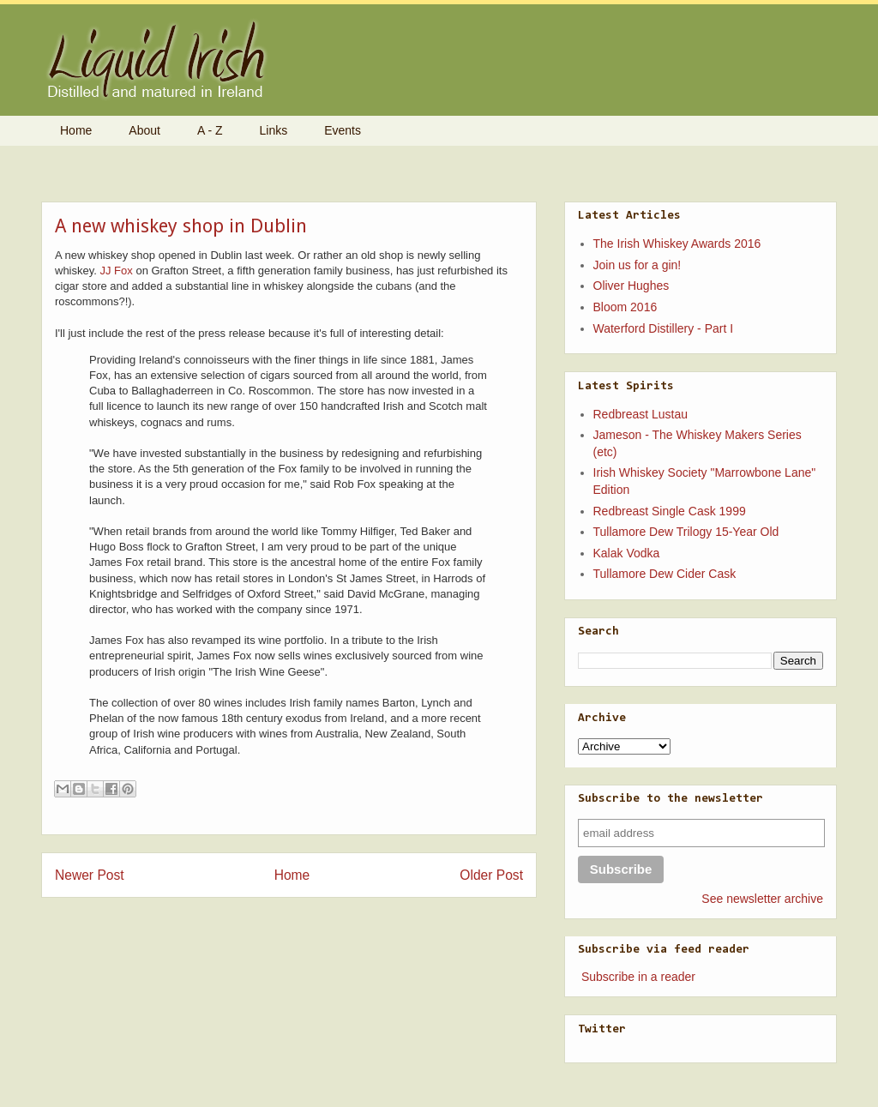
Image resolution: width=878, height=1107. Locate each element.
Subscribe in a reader (638, 977)
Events (342, 130)
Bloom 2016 (625, 307)
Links (274, 130)
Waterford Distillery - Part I (663, 328)
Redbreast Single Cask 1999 (669, 511)
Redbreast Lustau (641, 414)
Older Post (491, 875)
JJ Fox (116, 270)
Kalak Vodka (626, 553)
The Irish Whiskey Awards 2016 (677, 243)
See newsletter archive (762, 898)
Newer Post (89, 875)
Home (76, 130)
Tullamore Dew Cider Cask (665, 574)
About (144, 130)
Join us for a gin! (637, 265)
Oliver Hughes (631, 285)
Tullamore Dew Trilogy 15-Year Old (686, 531)
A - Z (210, 130)
